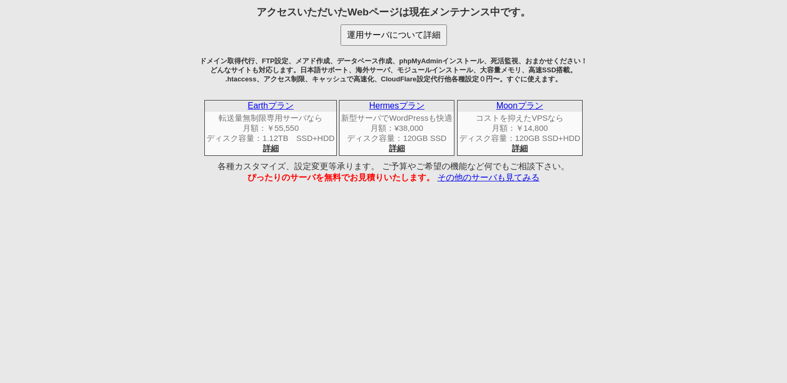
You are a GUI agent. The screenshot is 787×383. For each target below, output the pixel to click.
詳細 (271, 148)
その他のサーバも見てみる (488, 177)
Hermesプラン (397, 105)
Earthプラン (270, 105)
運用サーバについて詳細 (394, 34)
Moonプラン (519, 105)
